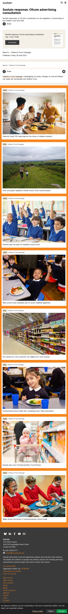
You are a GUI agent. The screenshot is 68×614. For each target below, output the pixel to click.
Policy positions (9, 590)
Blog (4, 144)
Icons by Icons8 (9, 574)
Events (6, 595)
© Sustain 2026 (9, 566)
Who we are (7, 578)
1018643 (24, 569)
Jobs (5, 598)
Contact (6, 600)
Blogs (5, 588)
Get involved (8, 583)
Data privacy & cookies (12, 571)
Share (9, 24)
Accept (62, 611)
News (5, 90)
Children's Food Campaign (21, 52)
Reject (51, 611)
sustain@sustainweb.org (14, 553)
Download (12, 42)
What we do (8, 580)
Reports (6, 52)
